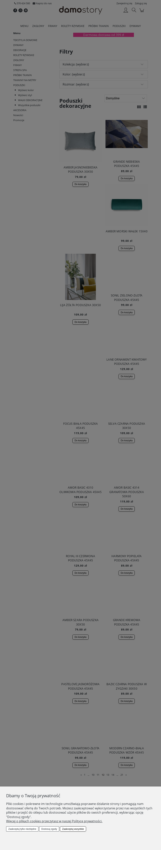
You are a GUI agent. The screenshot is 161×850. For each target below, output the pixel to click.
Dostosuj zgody (49, 829)
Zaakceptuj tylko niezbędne (22, 829)
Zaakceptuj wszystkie (73, 829)
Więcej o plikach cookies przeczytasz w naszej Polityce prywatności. (54, 821)
